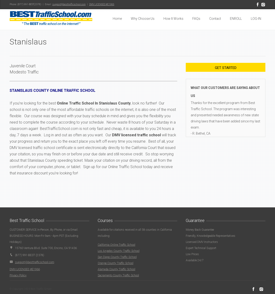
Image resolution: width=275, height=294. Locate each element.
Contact (215, 18)
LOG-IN (256, 18)
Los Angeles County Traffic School (118, 251)
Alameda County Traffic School (116, 269)
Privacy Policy (18, 275)
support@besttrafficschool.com (69, 4)
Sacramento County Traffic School (118, 275)
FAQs (196, 18)
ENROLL (236, 18)
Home (117, 18)
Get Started (225, 68)
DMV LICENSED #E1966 (101, 4)
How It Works (173, 18)
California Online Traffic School (116, 244)
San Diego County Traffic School (117, 257)
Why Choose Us (143, 18)
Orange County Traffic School (115, 263)
